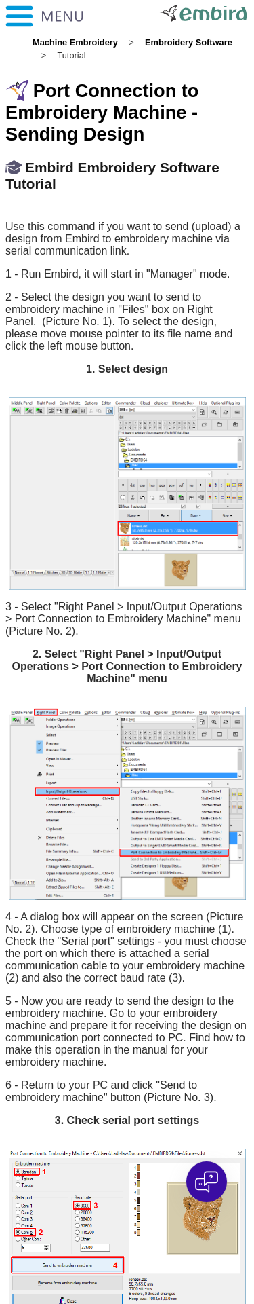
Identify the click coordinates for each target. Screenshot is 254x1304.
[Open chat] (206, 1181)
